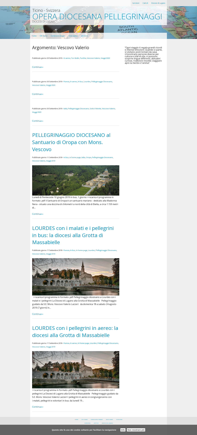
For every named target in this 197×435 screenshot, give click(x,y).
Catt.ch (145, 3)
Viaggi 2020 (105, 58)
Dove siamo (73, 36)
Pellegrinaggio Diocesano (101, 81)
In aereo (67, 58)
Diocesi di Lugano (158, 3)
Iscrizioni (135, 3)
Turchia (83, 58)
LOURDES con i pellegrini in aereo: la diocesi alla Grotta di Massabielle (75, 331)
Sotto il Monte (95, 108)
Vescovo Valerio (93, 58)
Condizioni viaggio (58, 36)
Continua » (37, 67)
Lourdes (87, 81)
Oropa (88, 157)
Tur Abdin (75, 58)
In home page (75, 157)
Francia (66, 81)
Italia (65, 108)
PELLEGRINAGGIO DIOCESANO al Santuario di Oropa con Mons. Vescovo (71, 142)
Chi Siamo (43, 36)
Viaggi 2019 (50, 161)
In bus (80, 81)
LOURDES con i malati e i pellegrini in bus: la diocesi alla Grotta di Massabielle (73, 235)
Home (34, 36)
